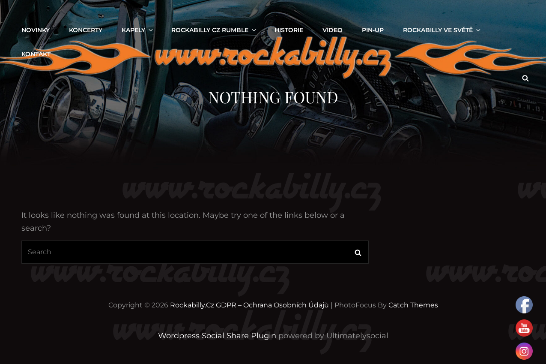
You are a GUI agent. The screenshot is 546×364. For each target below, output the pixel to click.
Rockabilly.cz (192, 305)
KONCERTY (85, 30)
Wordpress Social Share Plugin (218, 335)
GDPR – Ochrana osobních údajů (272, 305)
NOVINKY (35, 30)
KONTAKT (36, 54)
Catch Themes (413, 305)
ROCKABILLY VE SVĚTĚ (442, 30)
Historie (288, 30)
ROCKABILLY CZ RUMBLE (214, 30)
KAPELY (138, 30)
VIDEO (332, 30)
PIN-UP (373, 30)
